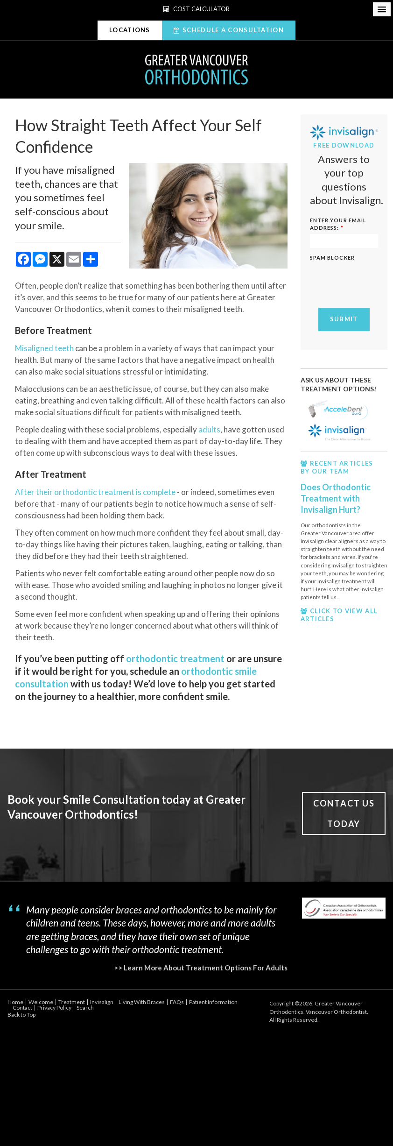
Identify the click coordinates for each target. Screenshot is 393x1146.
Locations (129, 30)
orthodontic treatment (175, 658)
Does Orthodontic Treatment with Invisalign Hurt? (336, 498)
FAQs (177, 1001)
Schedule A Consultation (233, 30)
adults (209, 429)
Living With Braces (142, 1001)
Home (15, 1001)
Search (85, 1007)
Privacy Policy (54, 1007)
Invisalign (101, 1001)
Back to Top (21, 1014)
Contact (22, 1007)
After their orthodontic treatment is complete (95, 492)
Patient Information (213, 1001)
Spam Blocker (332, 258)
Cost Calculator (196, 9)
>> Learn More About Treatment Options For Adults (201, 967)
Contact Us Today (344, 813)
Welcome (40, 1001)
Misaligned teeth (44, 348)
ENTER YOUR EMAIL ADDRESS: (338, 224)
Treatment (71, 1001)
